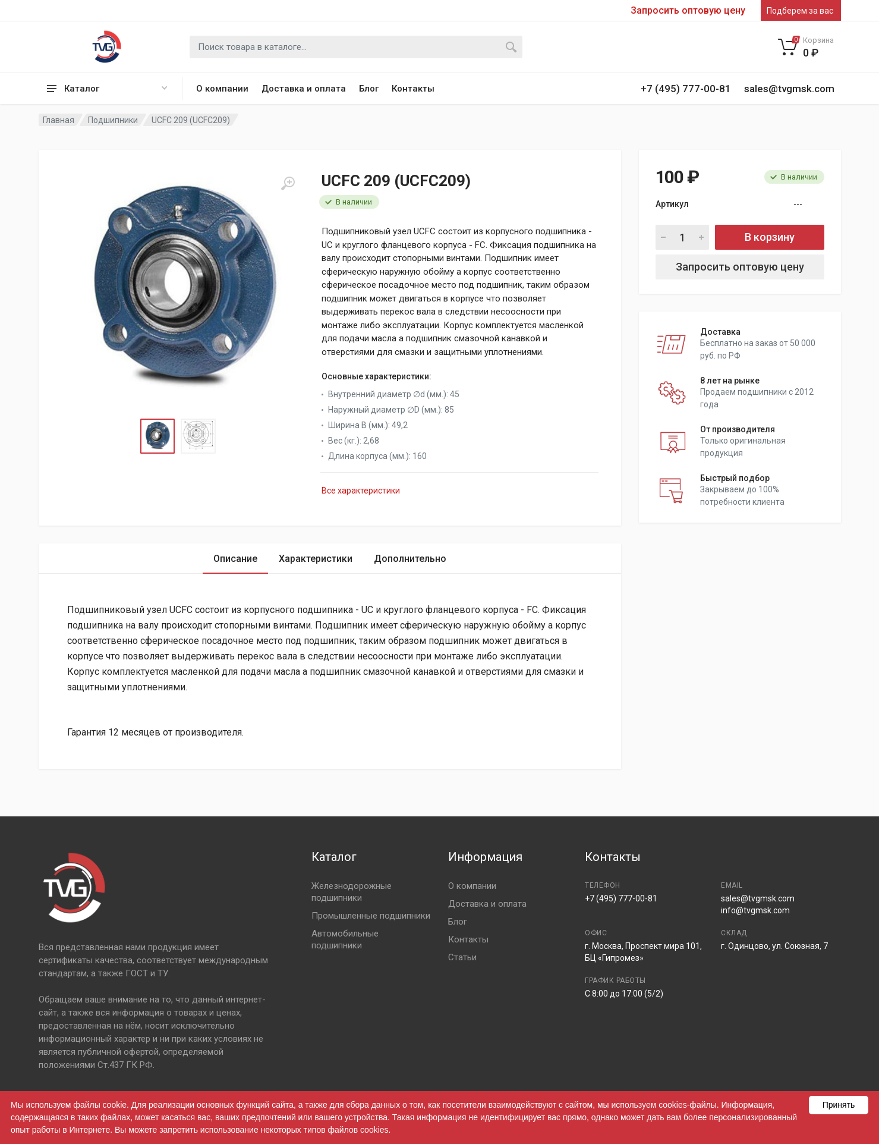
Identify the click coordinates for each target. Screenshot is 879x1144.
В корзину (770, 237)
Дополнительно (410, 558)
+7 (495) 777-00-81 (621, 898)
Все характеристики (361, 490)
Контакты (413, 88)
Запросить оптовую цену (688, 10)
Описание (235, 558)
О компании (222, 88)
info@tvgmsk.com (755, 910)
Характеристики (315, 558)
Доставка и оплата (304, 88)
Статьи (462, 957)
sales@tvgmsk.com (758, 898)
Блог (369, 88)
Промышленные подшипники (370, 915)
